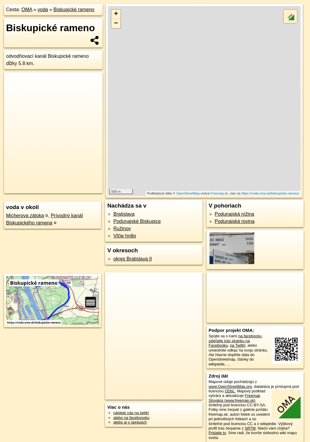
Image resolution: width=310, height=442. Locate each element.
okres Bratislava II (132, 258)
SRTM (250, 428)
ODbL (230, 391)
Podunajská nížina (234, 214)
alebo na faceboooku (131, 417)
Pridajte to (217, 433)
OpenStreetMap (188, 193)
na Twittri (237, 345)
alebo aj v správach (130, 422)
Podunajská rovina (235, 221)
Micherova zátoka (25, 215)
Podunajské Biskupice (137, 221)
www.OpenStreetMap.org (230, 386)
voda (43, 9)
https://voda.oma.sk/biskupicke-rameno (270, 193)
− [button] (116, 23)
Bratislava (123, 214)
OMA (26, 9)
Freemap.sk (219, 193)
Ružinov (122, 228)
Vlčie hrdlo (124, 235)
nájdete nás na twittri (131, 413)
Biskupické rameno (74, 9)
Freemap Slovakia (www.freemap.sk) (234, 397)
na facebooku (250, 336)
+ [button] (116, 14)
